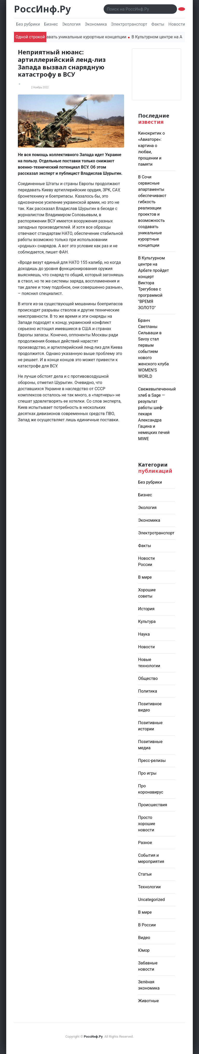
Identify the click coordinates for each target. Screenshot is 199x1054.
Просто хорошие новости (146, 823)
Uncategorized (151, 899)
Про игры (147, 773)
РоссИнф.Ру (42, 9)
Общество (148, 678)
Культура (147, 621)
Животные (148, 1000)
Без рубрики (28, 24)
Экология (71, 24)
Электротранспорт (129, 24)
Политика (147, 691)
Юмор (144, 950)
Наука (144, 634)
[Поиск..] (140, 9)
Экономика (96, 24)
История (146, 608)
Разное (145, 842)
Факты (157, 24)
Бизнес (51, 24)
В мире (145, 577)
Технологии (149, 886)
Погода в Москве (156, 74)
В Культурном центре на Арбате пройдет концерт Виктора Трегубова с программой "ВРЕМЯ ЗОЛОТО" (153, 283)
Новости (146, 646)
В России (147, 924)
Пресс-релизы (152, 760)
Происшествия (152, 804)
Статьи (145, 874)
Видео (144, 937)
